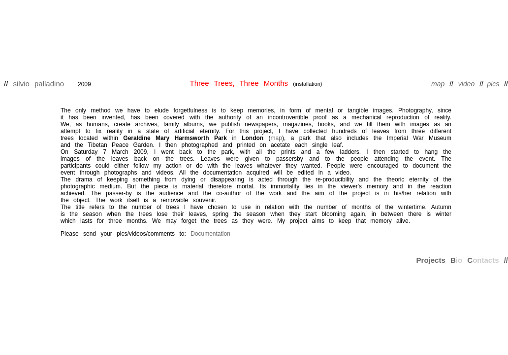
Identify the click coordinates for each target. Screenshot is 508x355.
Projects (430, 260)
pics (495, 84)
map (276, 138)
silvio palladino (38, 83)
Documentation (210, 233)
